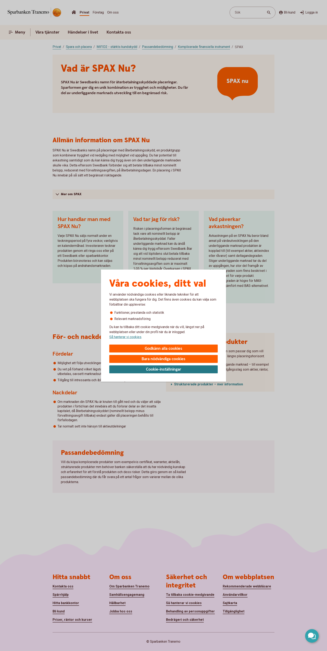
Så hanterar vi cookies (125, 337)
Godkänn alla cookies (163, 348)
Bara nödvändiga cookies (163, 359)
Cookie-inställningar (163, 369)
